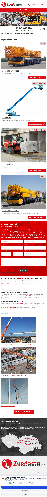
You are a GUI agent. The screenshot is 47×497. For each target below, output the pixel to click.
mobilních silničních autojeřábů (30, 295)
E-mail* (2, 244)
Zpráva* (2, 256)
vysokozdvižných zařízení (19, 303)
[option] (23, 19)
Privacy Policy (21, 272)
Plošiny (8, 472)
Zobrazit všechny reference (22, 411)
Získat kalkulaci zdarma (35, 77)
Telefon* (26, 244)
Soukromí (14, 480)
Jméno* (2, 238)
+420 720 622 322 (37, 4)
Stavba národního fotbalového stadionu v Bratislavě (13, 375)
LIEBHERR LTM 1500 (10, 71)
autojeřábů (21, 278)
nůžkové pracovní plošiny (30, 304)
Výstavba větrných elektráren (8, 406)
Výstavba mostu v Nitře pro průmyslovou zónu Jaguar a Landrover (17, 345)
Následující (40, 29)
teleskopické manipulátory (12, 307)
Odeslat (22, 270)
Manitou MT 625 (8, 164)
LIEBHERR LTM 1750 (10, 211)
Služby (23, 472)
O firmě (37, 472)
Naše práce (30, 472)
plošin (28, 278)
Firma (25, 238)
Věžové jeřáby (16, 472)
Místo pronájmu (27, 250)
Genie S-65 (6, 117)
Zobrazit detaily (8, 480)
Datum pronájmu (4, 250)
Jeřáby (3, 472)
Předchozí (44, 29)
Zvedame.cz (35, 280)
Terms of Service (29, 272)
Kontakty (43, 472)
